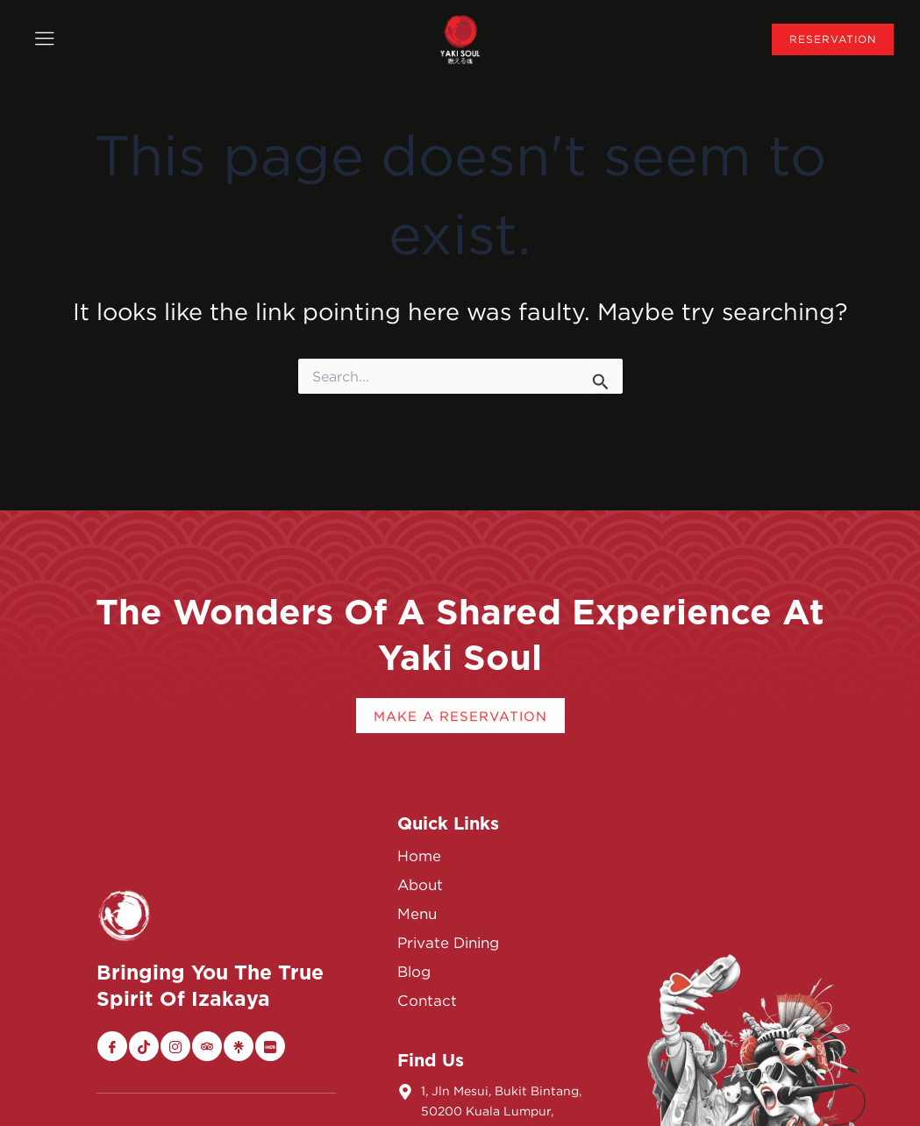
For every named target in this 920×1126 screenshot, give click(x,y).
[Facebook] (112, 1046)
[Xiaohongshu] (270, 1046)
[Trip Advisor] (207, 1046)
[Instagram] (175, 1046)
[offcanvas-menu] (44, 39)
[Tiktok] (144, 1046)
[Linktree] (238, 1046)
